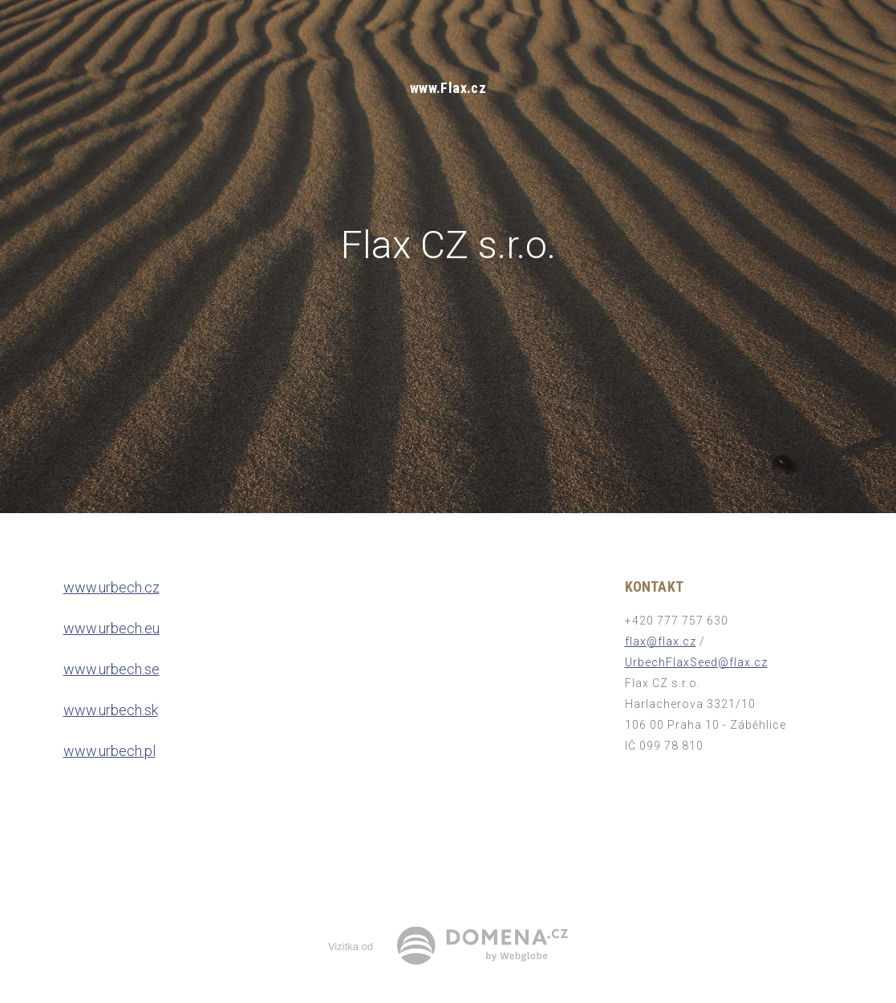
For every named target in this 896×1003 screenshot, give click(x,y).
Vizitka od (350, 946)
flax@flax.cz (660, 641)
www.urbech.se (111, 669)
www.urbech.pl (109, 750)
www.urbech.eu (111, 628)
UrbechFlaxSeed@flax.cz (696, 662)
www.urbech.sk (110, 710)
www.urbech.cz (111, 587)
